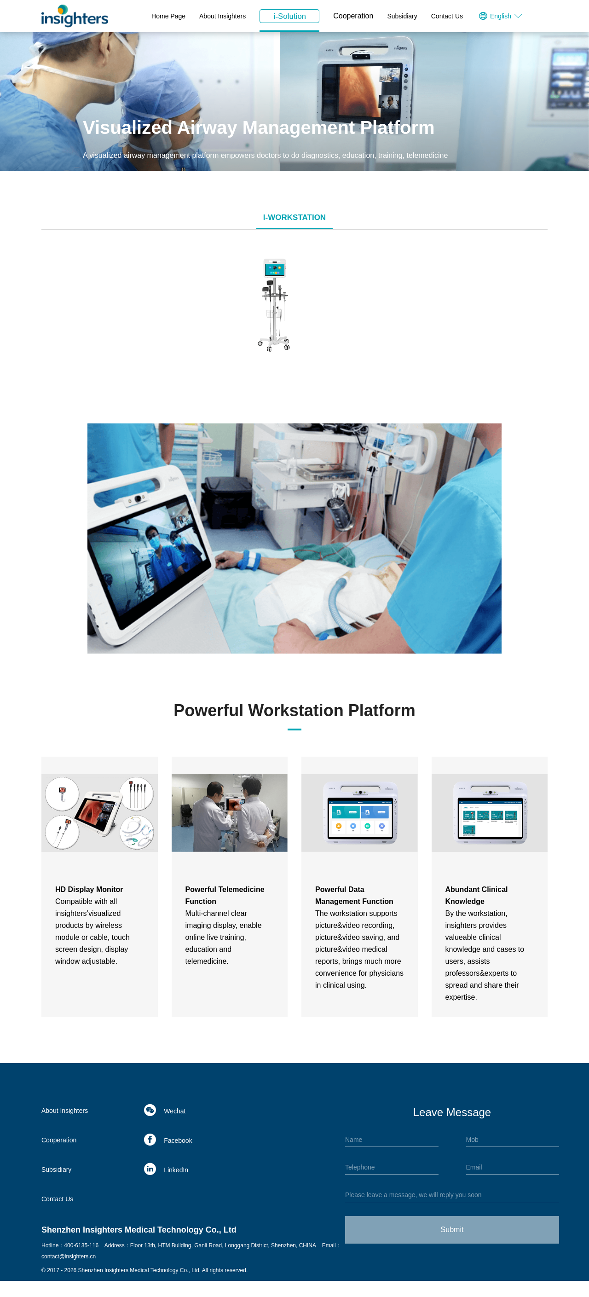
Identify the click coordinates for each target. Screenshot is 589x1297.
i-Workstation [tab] (294, 217)
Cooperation (353, 16)
